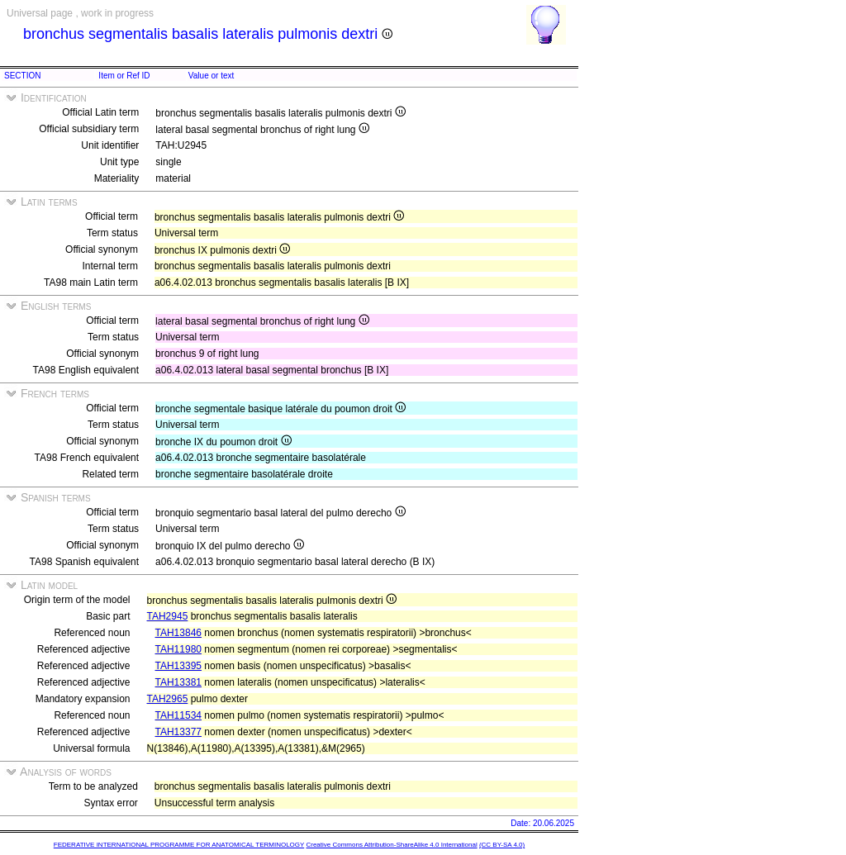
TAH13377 (178, 732)
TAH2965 (167, 699)
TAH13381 (178, 682)
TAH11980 (178, 649)
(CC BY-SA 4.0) (502, 844)
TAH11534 (178, 715)
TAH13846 (178, 633)
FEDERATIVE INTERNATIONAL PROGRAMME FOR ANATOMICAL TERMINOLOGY (179, 844)
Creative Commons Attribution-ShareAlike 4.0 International (391, 844)
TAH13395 (178, 666)
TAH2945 (167, 616)
